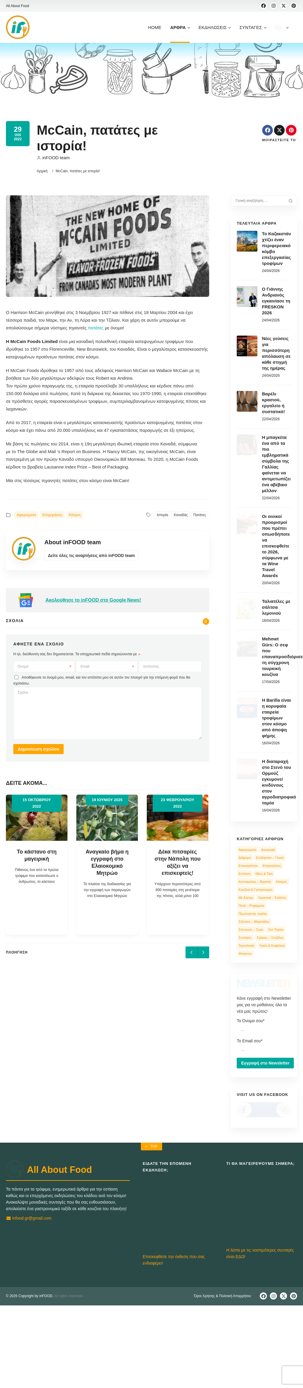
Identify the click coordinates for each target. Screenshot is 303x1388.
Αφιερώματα (26, 515)
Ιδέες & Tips (264, 873)
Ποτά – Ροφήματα (251, 905)
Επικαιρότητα (248, 865)
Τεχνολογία (246, 945)
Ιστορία (162, 515)
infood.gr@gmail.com (28, 1300)
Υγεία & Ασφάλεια (272, 945)
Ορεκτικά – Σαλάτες (272, 897)
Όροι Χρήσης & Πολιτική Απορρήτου (222, 1378)
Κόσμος (75, 515)
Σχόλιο (24, 692)
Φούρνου (245, 953)
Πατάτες (200, 515)
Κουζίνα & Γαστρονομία (255, 889)
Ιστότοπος (151, 666)
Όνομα (45, 666)
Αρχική (42, 171)
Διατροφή (268, 849)
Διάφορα (244, 857)
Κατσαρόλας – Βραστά (254, 881)
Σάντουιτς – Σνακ (250, 929)
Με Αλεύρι (245, 897)
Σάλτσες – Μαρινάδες (253, 921)
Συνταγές (245, 937)
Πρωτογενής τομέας (252, 913)
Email (107, 666)
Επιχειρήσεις (52, 515)
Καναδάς (181, 515)
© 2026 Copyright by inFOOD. (29, 1378)
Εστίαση (244, 873)
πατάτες (96, 327)
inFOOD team (53, 157)
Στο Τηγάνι (275, 929)
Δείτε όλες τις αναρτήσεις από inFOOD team (91, 555)
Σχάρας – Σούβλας (270, 937)
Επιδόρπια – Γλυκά (269, 857)
